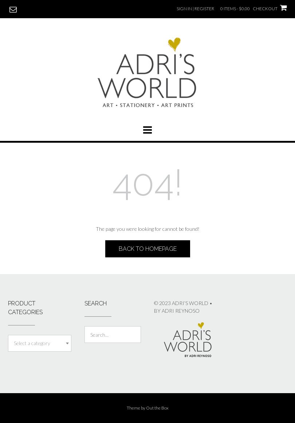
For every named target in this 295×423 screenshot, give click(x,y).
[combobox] (39, 343)
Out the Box (157, 408)
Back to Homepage (148, 248)
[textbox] (39, 343)
